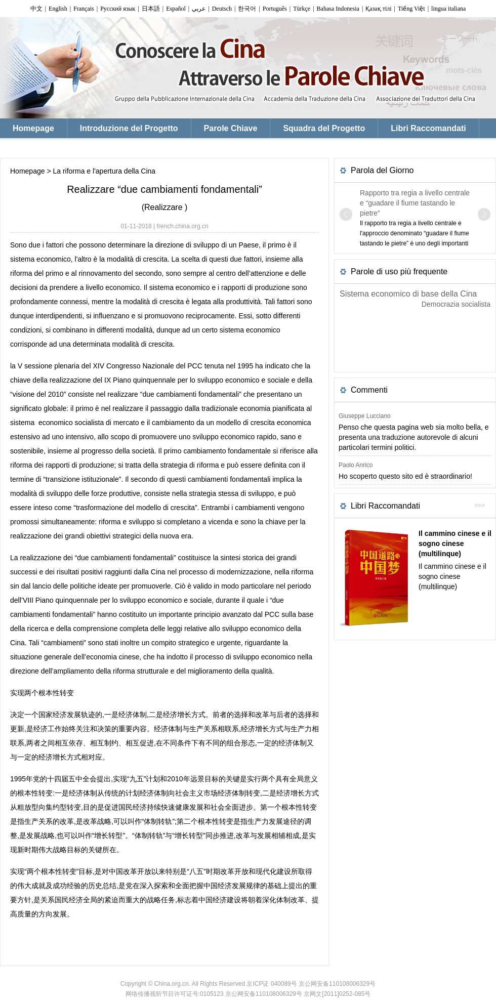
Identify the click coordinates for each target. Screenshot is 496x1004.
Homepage (27, 171)
